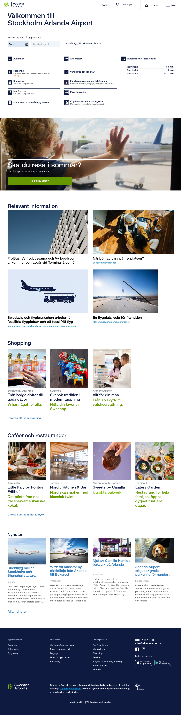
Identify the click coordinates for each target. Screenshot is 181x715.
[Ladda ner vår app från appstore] (143, 662)
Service (96, 657)
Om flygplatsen (100, 645)
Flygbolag (13, 653)
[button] (171, 5)
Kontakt (97, 669)
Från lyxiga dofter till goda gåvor (25, 397)
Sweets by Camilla (109, 487)
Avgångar (12, 645)
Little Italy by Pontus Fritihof (25, 489)
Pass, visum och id (60, 649)
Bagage (54, 653)
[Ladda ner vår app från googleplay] (162, 662)
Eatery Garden (147, 487)
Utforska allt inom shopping (24, 417)
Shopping (98, 653)
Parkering (55, 661)
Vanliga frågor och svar (62, 645)
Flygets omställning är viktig (107, 661)
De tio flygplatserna (70, 688)
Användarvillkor (77, 702)
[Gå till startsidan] (18, 687)
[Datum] (18, 44)
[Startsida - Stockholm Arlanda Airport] (14, 5)
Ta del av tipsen (39, 180)
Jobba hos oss (100, 665)
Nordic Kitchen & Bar (68, 487)
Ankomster (13, 649)
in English (89, 5)
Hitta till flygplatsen (60, 657)
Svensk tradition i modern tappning (65, 397)
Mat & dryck (99, 649)
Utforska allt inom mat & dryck (26, 514)
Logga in (154, 5)
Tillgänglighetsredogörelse (98, 702)
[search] (121, 5)
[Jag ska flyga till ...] (45, 44)
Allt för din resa (106, 395)
